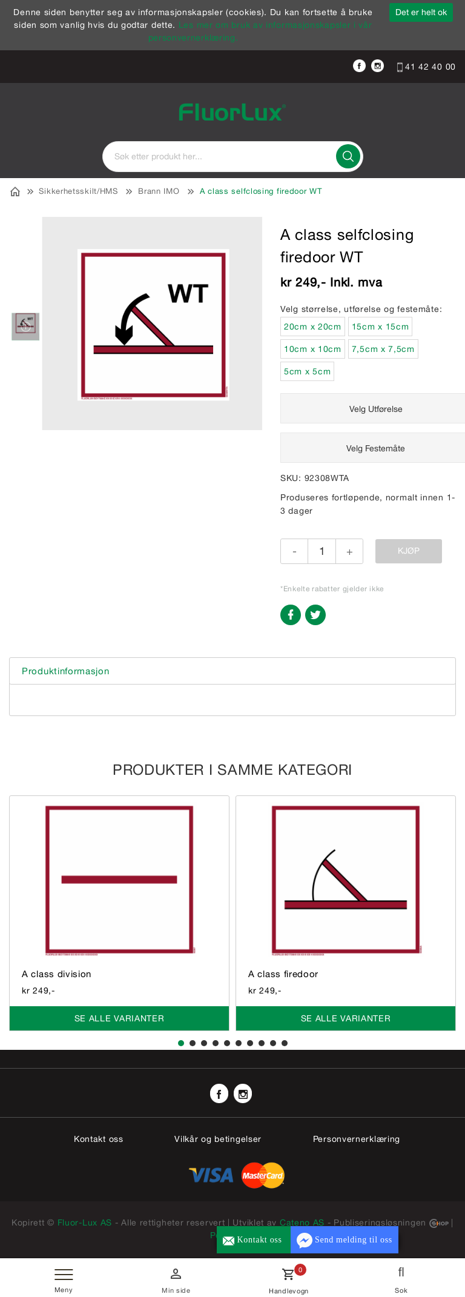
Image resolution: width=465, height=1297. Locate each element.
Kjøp (409, 551)
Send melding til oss (344, 1241)
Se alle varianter (119, 1018)
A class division (56, 974)
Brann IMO (158, 191)
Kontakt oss (99, 1139)
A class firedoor (283, 974)
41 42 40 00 (426, 66)
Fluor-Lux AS (84, 1222)
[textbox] (232, 156)
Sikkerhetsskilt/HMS (78, 191)
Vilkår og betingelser (218, 1139)
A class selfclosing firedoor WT (261, 191)
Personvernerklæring (356, 1139)
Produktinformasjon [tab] (66, 671)
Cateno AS (302, 1222)
